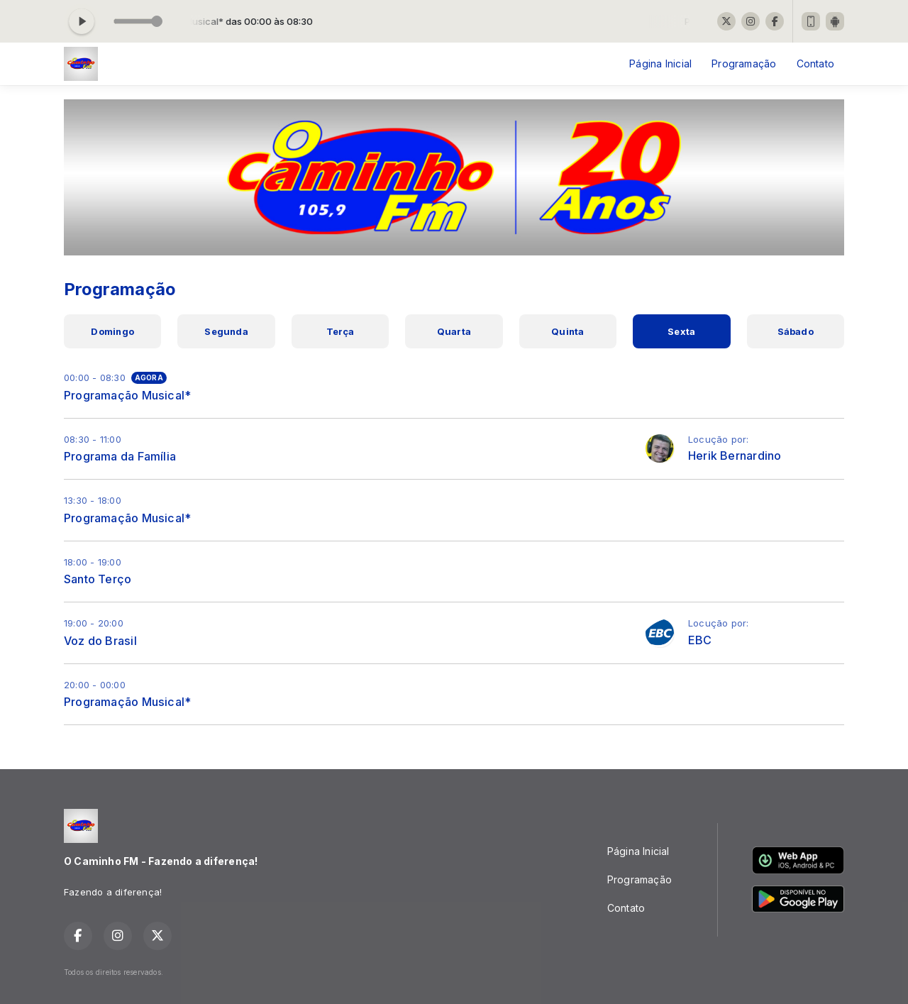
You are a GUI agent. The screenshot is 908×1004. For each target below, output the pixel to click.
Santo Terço (97, 579)
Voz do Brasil (100, 641)
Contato (815, 63)
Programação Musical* (127, 395)
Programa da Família (120, 456)
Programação (744, 63)
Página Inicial (660, 63)
